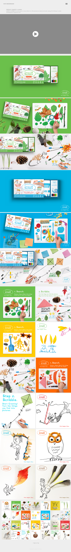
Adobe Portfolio (38, 549)
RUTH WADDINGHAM (9, 4)
